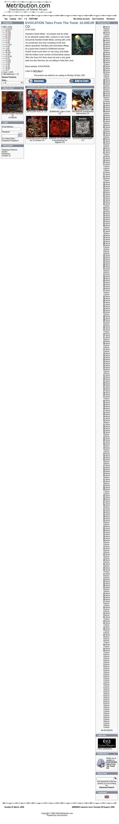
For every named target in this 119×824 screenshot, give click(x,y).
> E (25, 19)
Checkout (110, 19)
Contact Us (6, 156)
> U (5, 64)
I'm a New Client (8, 139)
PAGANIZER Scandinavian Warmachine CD (82, 112)
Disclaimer (6, 154)
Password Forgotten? (10, 141)
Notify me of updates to (111, 763)
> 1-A (6, 29)
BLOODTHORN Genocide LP (12, 115)
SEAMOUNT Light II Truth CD (60, 112)
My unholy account (81, 19)
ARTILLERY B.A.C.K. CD (37, 112)
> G (5, 41)
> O (5, 54)
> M (5, 51)
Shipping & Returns (9, 150)
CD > (20, 19)
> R (5, 58)
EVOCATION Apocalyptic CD (83, 139)
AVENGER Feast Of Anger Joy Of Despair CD (36, 139)
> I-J (5, 45)
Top (6, 19)
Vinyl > (5, 72)
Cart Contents (98, 19)
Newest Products (9, 77)
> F (5, 39)
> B (5, 31)
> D (5, 35)
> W (5, 68)
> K (5, 47)
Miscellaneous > (9, 74)
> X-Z (6, 70)
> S (5, 60)
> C (5, 33)
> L (5, 49)
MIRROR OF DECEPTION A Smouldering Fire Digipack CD (59, 140)
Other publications (105, 749)
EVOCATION (44, 66)
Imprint (4, 152)
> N (5, 52)
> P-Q (6, 56)
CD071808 (33, 19)
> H (5, 43)
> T (5, 62)
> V (5, 66)
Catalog (12, 19)
